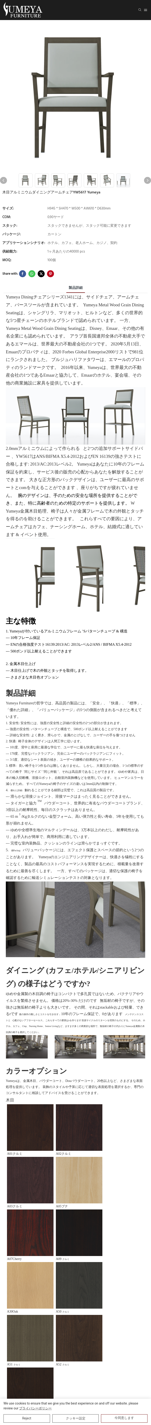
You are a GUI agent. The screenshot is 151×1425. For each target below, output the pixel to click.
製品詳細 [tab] (76, 288)
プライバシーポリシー (35, 1408)
